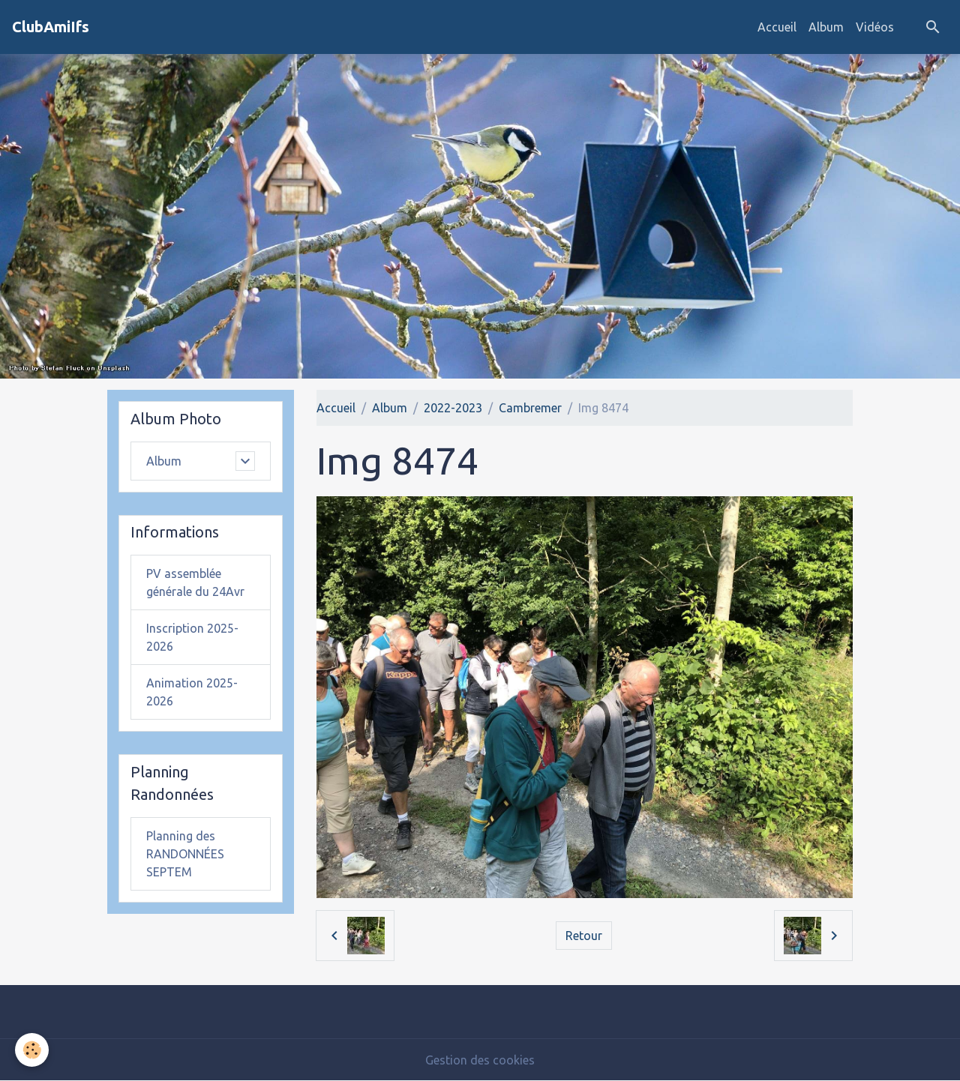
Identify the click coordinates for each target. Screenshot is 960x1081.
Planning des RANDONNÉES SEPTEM (185, 854)
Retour (584, 935)
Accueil (777, 27)
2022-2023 (453, 408)
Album (826, 27)
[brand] (50, 27)
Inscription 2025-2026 (192, 637)
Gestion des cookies (480, 1060)
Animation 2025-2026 (192, 692)
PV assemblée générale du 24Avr (195, 582)
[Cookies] (32, 1050)
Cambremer (530, 408)
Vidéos (875, 27)
